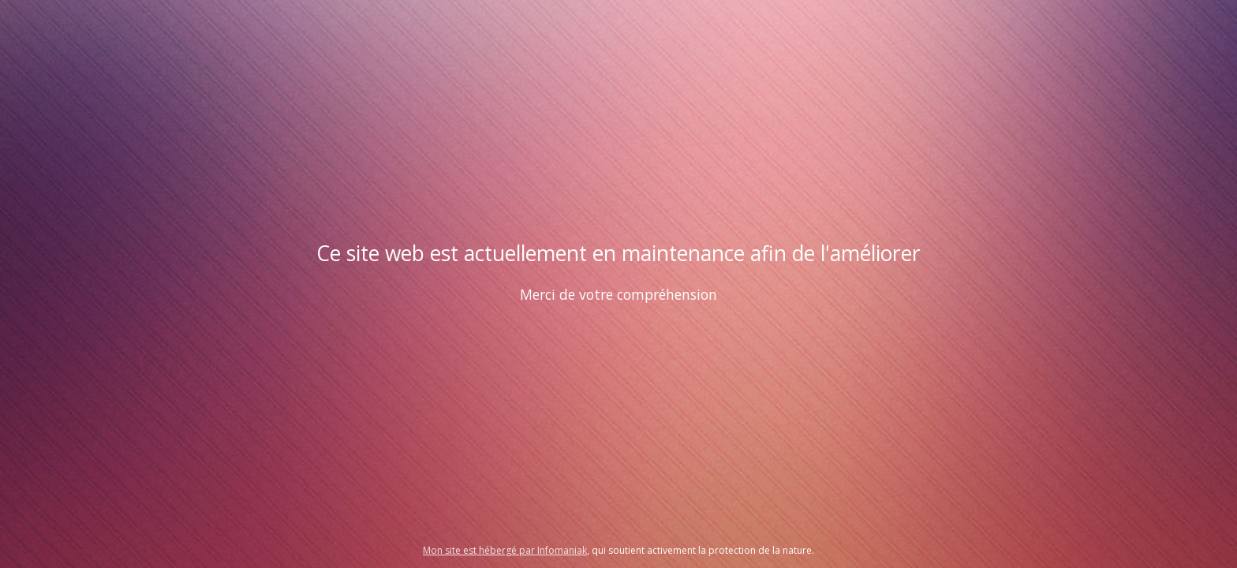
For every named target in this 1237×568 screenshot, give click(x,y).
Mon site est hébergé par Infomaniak (505, 550)
